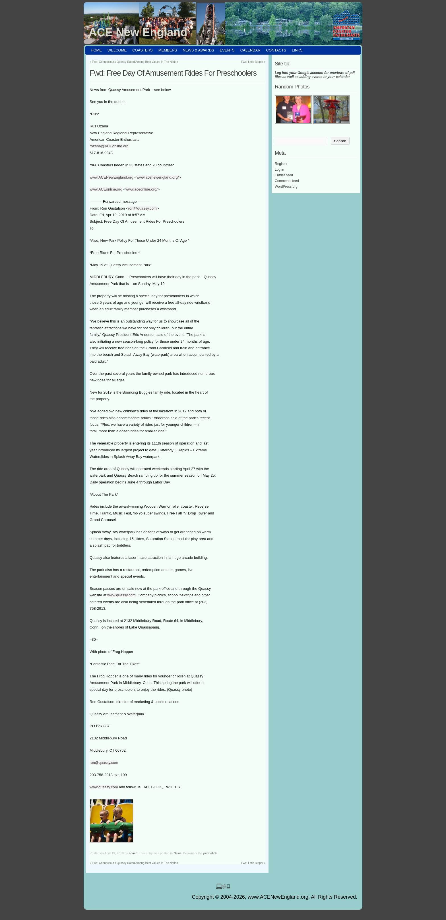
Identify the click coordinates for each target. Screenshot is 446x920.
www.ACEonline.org (106, 189)
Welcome (117, 50)
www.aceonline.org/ (141, 189)
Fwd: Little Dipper (253, 61)
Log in (279, 169)
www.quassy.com (121, 595)
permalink (210, 853)
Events (227, 50)
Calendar (250, 50)
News (177, 853)
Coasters (142, 50)
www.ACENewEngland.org (111, 177)
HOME (96, 50)
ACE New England (138, 32)
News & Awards (198, 50)
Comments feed (287, 181)
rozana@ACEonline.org (109, 146)
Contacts (276, 50)
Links (297, 50)
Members (167, 50)
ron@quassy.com (142, 208)
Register (281, 164)
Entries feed (284, 175)
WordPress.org (286, 187)
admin (133, 853)
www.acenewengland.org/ (158, 177)
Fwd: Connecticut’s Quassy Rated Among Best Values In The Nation (134, 61)
